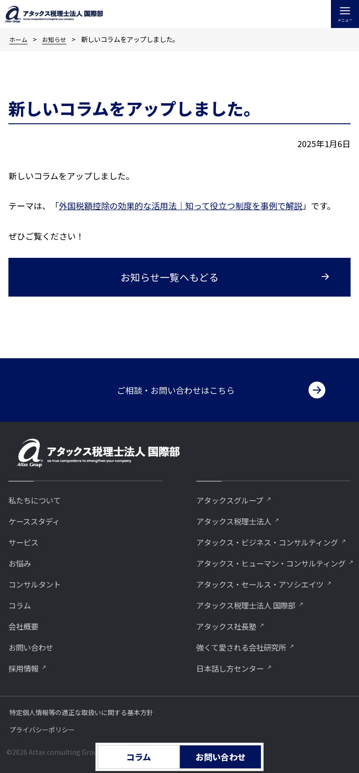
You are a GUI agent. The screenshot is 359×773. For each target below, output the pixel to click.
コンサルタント (39, 553)
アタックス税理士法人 (240, 489)
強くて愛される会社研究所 (249, 646)
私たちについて (39, 467)
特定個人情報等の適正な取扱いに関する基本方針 (81, 712)
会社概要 (26, 596)
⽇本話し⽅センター (236, 667)
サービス (26, 510)
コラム (21, 575)
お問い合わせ (35, 618)
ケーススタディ (39, 489)
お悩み (21, 532)
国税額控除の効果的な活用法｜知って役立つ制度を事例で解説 (184, 205)
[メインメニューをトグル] (345, 14)
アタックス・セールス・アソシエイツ (271, 581)
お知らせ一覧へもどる (170, 277)
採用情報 (26, 639)
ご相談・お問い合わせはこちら (176, 358)
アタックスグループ (235, 467)
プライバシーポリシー (42, 729)
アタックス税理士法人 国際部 (254, 603)
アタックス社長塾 (231, 624)
